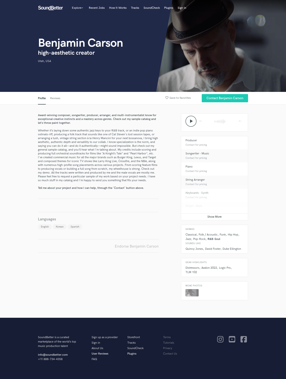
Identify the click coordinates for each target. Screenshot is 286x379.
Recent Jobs (97, 8)
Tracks (135, 8)
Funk (223, 234)
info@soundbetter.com (53, 355)
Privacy (167, 348)
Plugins (168, 8)
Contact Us (170, 353)
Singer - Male (193, 206)
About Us (97, 348)
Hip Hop (233, 234)
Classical (191, 234)
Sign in (182, 8)
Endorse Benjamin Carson (137, 246)
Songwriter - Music (197, 153)
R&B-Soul (214, 239)
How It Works (118, 8)
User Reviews (100, 353)
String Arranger (195, 180)
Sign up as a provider (105, 337)
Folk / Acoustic (208, 234)
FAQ (94, 359)
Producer (191, 140)
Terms (167, 337)
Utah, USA (44, 61)
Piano (189, 166)
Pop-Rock (199, 239)
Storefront (133, 337)
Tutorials (168, 343)
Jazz (188, 239)
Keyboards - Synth (196, 193)
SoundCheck (152, 8)
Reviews (55, 98)
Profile (42, 98)
